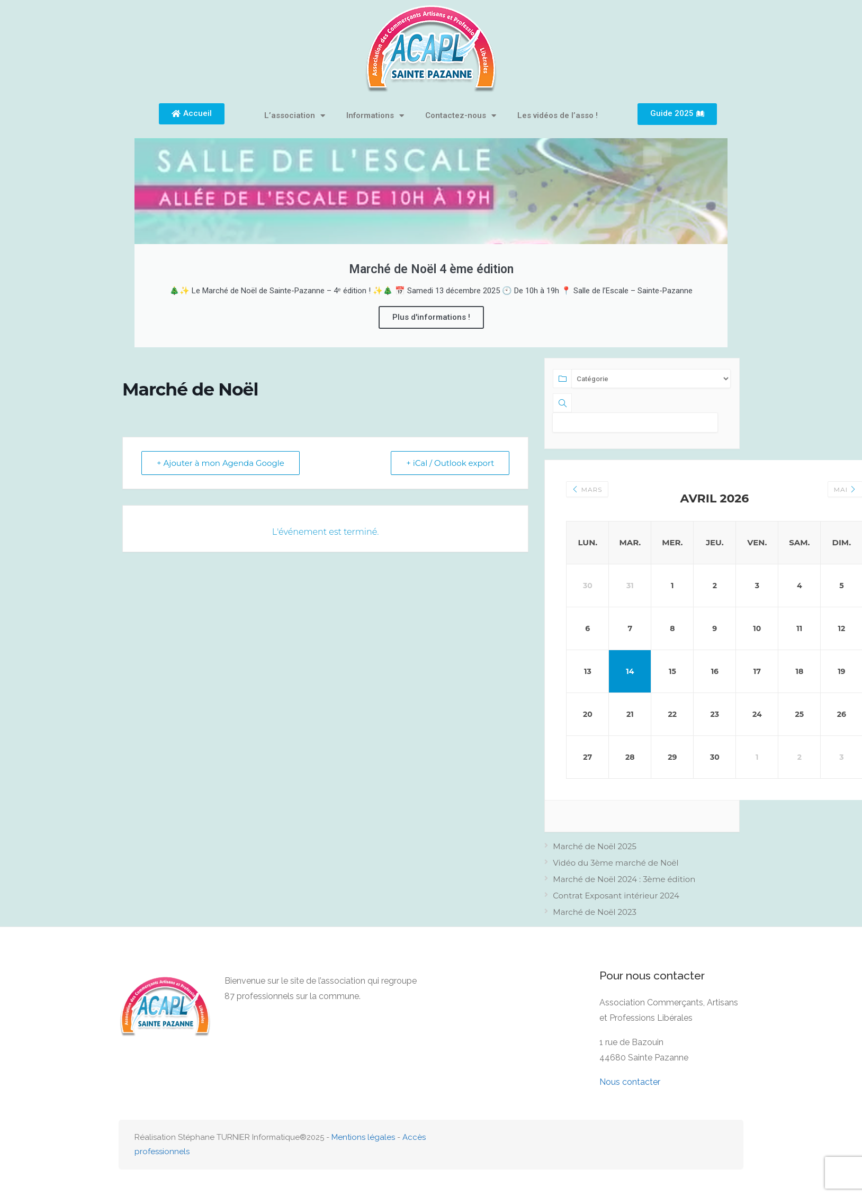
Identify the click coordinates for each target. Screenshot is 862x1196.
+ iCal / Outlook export (450, 463)
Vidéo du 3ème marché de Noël (615, 863)
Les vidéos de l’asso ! (557, 115)
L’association (294, 115)
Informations (375, 115)
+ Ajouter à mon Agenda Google (220, 463)
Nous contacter (629, 1082)
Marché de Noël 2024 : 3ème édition (624, 879)
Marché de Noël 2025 (594, 846)
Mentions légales (363, 1137)
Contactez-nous (460, 115)
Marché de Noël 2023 (594, 912)
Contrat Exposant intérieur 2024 (616, 896)
